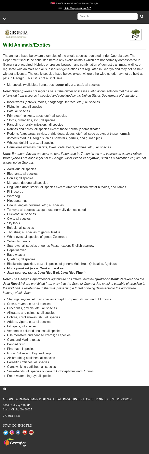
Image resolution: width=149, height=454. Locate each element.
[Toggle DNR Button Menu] (136, 34)
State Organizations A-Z (77, 8)
